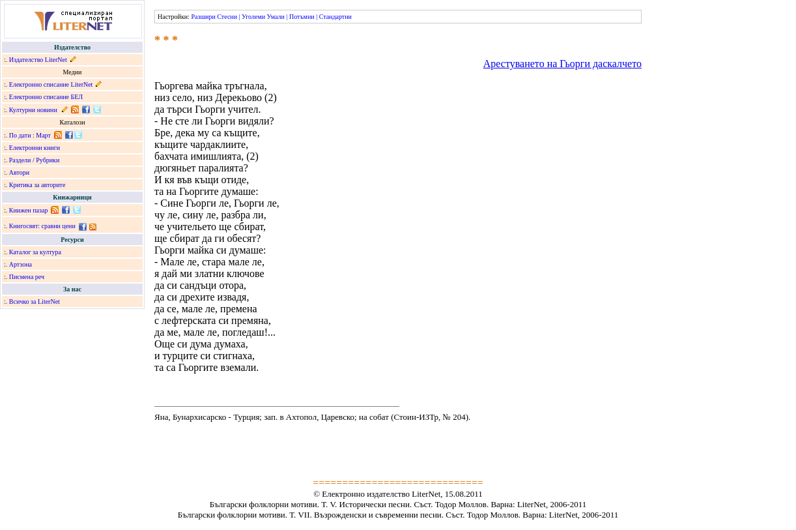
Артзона (20, 264)
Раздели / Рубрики (34, 160)
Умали (276, 16)
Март (43, 135)
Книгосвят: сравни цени (42, 225)
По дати (20, 135)
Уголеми (253, 16)
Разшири (203, 16)
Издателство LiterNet (38, 59)
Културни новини (33, 109)
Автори (19, 172)
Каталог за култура (35, 252)
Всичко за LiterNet (34, 301)
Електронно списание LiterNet (51, 84)
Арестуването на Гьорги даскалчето (562, 63)
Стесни (227, 16)
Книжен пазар (28, 210)
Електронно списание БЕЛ (46, 96)
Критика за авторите (37, 184)
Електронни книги (34, 147)
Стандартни (335, 16)
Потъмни (302, 16)
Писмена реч (26, 276)
